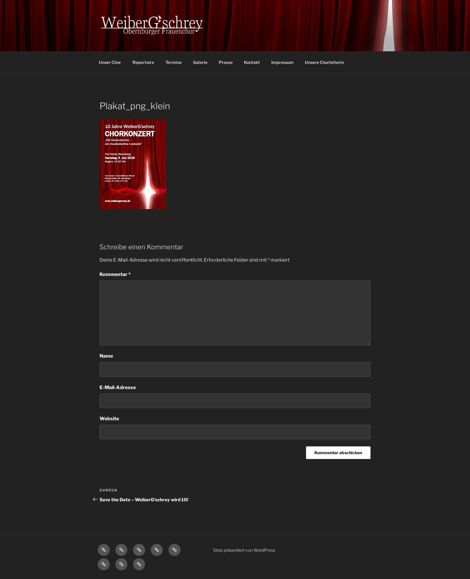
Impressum (282, 62)
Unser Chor (110, 62)
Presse (226, 62)
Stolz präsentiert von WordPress (244, 550)
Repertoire (143, 62)
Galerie (200, 62)
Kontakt (252, 62)
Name (106, 356)
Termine (173, 62)
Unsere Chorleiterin (324, 62)
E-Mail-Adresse (118, 387)
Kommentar (115, 274)
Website (109, 419)
